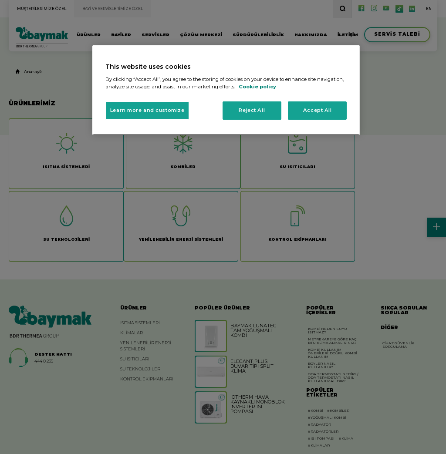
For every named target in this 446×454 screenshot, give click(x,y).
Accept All (317, 110)
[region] (226, 90)
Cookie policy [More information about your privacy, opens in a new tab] (257, 87)
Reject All (252, 110)
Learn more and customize (147, 110)
